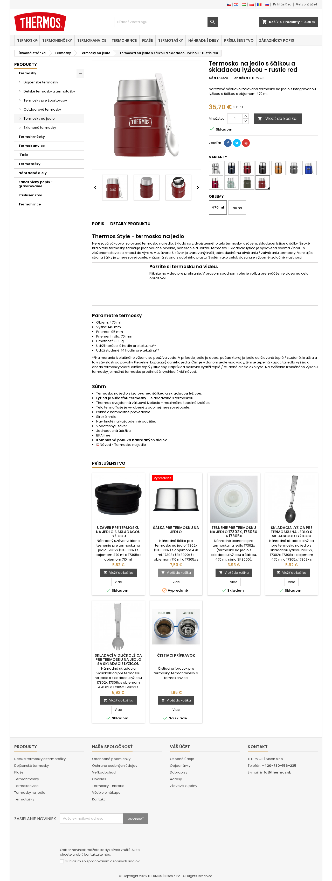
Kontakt (98, 799)
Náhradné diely (203, 40)
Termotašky (170, 40)
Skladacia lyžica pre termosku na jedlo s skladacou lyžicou (291, 532)
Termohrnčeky (57, 40)
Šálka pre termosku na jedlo (176, 529)
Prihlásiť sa (282, 4)
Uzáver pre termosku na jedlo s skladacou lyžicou (118, 532)
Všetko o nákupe (106, 792)
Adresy (176, 779)
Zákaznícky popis (276, 40)
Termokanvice (91, 40)
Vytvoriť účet (306, 4)
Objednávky (180, 765)
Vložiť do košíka (277, 118)
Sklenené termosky (40, 127)
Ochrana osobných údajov (114, 765)
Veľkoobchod (104, 772)
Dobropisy (178, 772)
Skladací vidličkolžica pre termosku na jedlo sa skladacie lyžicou (118, 659)
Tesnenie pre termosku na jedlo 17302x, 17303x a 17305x (233, 532)
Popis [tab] (98, 224)
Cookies (99, 779)
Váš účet (180, 747)
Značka (241, 78)
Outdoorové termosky (42, 109)
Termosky (27, 40)
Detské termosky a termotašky (49, 91)
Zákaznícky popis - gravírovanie (35, 184)
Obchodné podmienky (111, 758)
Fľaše (147, 40)
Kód (212, 78)
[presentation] (99, 836)
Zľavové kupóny (183, 785)
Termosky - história (108, 785)
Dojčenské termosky (41, 82)
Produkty (25, 64)
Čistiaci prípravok (176, 655)
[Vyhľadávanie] (166, 22)
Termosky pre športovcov (45, 100)
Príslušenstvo (239, 40)
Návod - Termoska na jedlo (121, 444)
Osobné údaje (182, 758)
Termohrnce (124, 40)
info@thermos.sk (275, 772)
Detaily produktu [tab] (130, 224)
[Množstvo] (235, 118)
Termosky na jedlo (39, 118)
